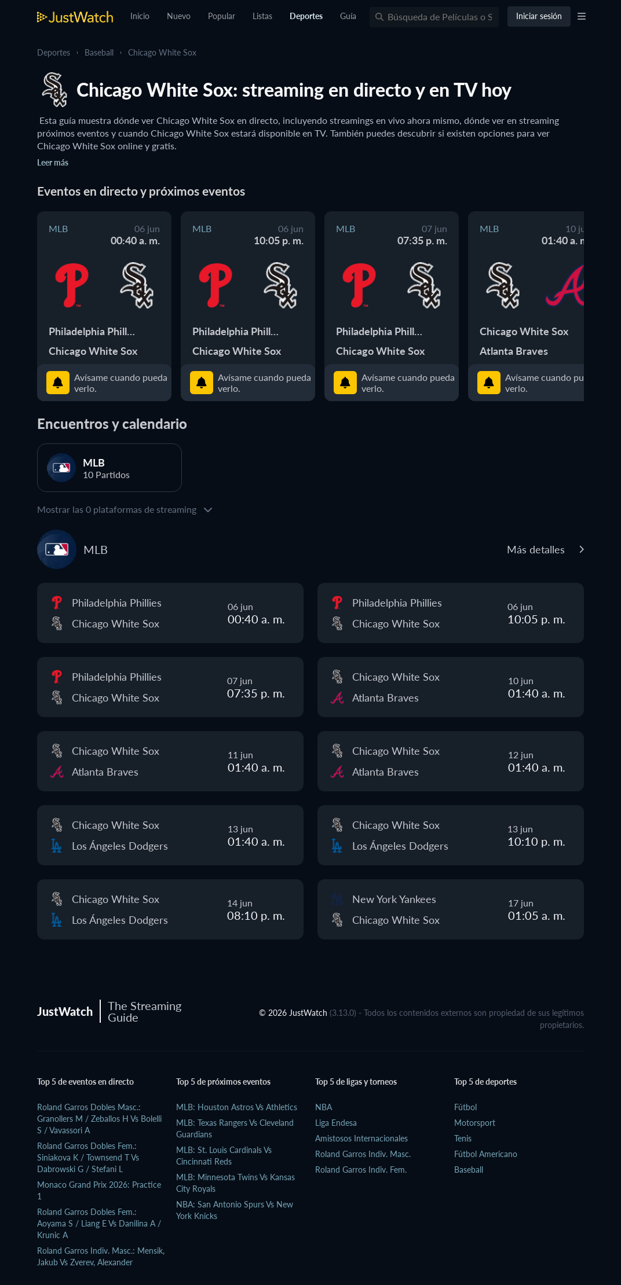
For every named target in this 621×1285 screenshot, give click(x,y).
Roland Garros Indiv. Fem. (361, 1169)
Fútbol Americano (485, 1154)
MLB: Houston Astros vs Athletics (236, 1107)
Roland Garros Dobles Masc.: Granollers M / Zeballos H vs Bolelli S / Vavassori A (99, 1118)
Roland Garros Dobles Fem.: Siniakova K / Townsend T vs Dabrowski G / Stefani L (88, 1157)
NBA (323, 1107)
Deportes (53, 52)
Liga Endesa (336, 1123)
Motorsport (474, 1123)
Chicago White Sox (162, 52)
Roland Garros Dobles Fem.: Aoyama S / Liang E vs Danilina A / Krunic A (99, 1223)
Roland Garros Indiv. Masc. (363, 1154)
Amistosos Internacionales (361, 1138)
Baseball (99, 52)
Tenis (463, 1138)
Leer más (52, 162)
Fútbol (465, 1107)
